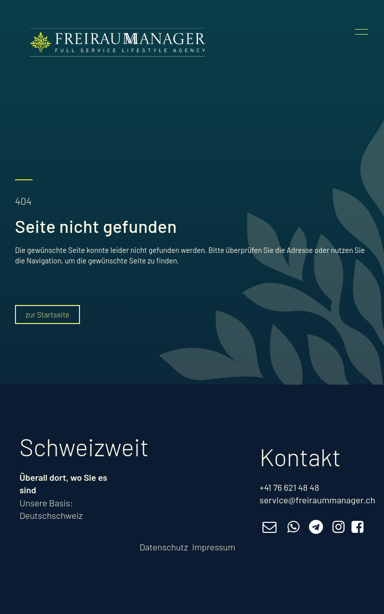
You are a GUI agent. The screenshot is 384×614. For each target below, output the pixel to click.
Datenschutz (164, 546)
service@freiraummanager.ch (317, 499)
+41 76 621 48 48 (289, 487)
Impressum (214, 546)
